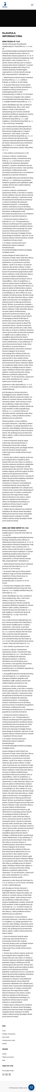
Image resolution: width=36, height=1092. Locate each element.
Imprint (4, 1054)
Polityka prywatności (8, 1057)
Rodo (3, 1060)
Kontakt (4, 1043)
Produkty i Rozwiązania (8, 1034)
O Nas (4, 1030)
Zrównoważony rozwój (8, 1040)
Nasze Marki (5, 1037)
